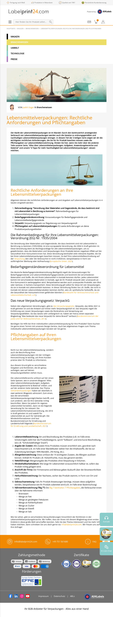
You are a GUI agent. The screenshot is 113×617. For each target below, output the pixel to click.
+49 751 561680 (60, 541)
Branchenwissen (19, 42)
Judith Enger (28, 107)
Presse (14, 59)
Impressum (43, 596)
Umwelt (15, 48)
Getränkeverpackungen (21, 390)
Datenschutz (59, 596)
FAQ (90, 541)
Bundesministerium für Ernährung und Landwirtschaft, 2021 (31, 424)
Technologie (17, 53)
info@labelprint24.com (71, 524)
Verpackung (19, 258)
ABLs (72, 596)
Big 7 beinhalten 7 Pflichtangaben (64, 487)
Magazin (15, 36)
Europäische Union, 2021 (61, 261)
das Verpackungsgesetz (63, 306)
